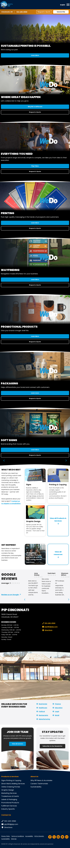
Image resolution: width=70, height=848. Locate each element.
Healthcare (43, 708)
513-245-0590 (22, 12)
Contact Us (6, 815)
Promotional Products (10, 802)
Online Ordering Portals (10, 787)
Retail (57, 715)
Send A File (61, 12)
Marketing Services (9, 793)
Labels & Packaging (9, 799)
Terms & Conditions (17, 836)
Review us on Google (10, 594)
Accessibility (29, 836)
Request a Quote (44, 12)
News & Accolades (44, 780)
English (62, 5)
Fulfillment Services (9, 806)
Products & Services (10, 777)
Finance (58, 704)
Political (42, 711)
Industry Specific (8, 809)
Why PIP (34, 780)
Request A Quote (35, 171)
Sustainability (36, 787)
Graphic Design (33, 521)
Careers (34, 783)
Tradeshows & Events (10, 796)
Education (58, 708)
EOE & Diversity (39, 836)
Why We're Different (35, 107)
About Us (34, 777)
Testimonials (43, 783)
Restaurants (43, 715)
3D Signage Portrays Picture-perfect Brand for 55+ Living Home (34, 556)
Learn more (35, 393)
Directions (47, 630)
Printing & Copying (58, 484)
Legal (57, 711)
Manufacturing (44, 719)
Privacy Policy (5, 836)
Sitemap (13, 839)
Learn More (35, 55)
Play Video (35, 166)
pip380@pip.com (50, 627)
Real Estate (43, 704)
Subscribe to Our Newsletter (52, 746)
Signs (28, 484)
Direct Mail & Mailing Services (13, 783)
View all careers (17, 744)
